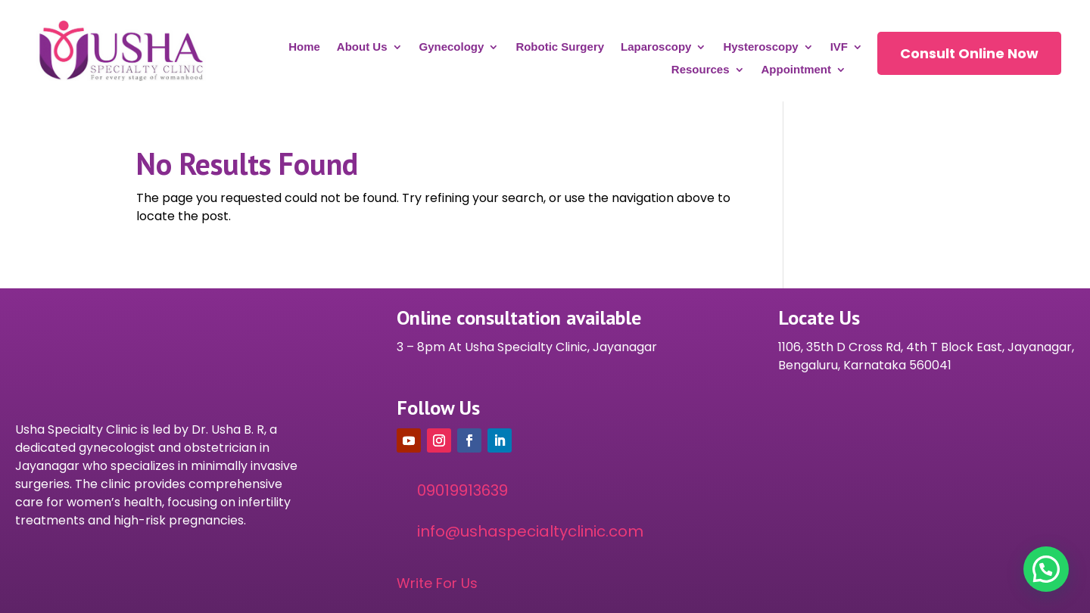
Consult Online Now (969, 53)
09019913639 (462, 490)
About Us (362, 47)
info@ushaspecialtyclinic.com (530, 531)
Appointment (796, 70)
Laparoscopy (656, 47)
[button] (1046, 569)
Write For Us (437, 583)
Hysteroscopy (760, 47)
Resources (700, 70)
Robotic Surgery (559, 47)
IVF (839, 47)
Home (304, 47)
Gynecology (451, 47)
